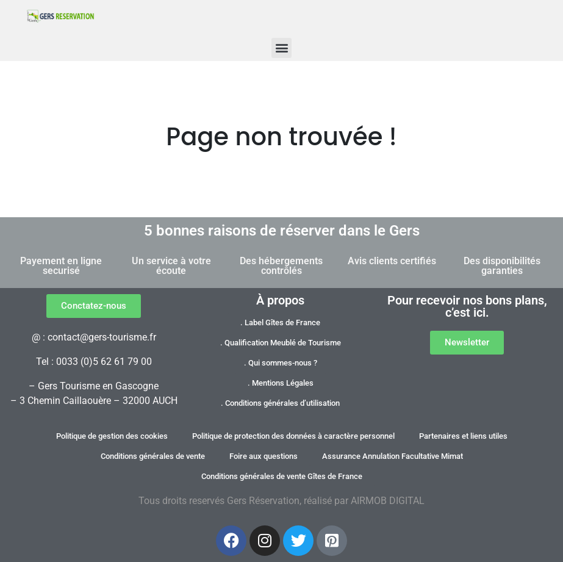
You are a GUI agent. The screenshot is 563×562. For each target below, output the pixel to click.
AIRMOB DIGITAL (388, 500)
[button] (281, 48)
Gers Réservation (263, 500)
